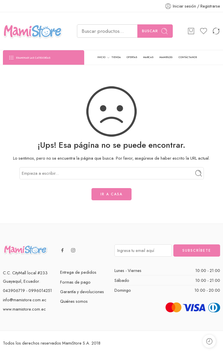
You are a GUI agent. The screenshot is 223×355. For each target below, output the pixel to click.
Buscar (155, 31)
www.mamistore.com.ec (24, 309)
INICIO (101, 57)
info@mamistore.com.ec (24, 300)
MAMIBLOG (166, 57)
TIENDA (116, 57)
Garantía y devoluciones (82, 292)
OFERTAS (132, 57)
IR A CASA (111, 194)
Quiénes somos (74, 301)
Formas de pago (75, 282)
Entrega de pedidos (78, 272)
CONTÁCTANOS (188, 57)
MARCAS (148, 57)
